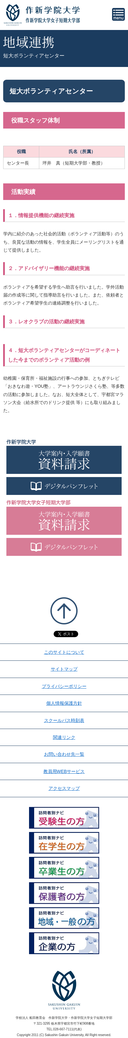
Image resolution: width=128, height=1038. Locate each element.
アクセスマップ (64, 788)
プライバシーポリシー (64, 686)
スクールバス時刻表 (64, 720)
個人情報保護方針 (64, 703)
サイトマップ (64, 669)
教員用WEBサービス (64, 771)
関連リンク (64, 737)
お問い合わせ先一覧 (64, 754)
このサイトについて (64, 652)
